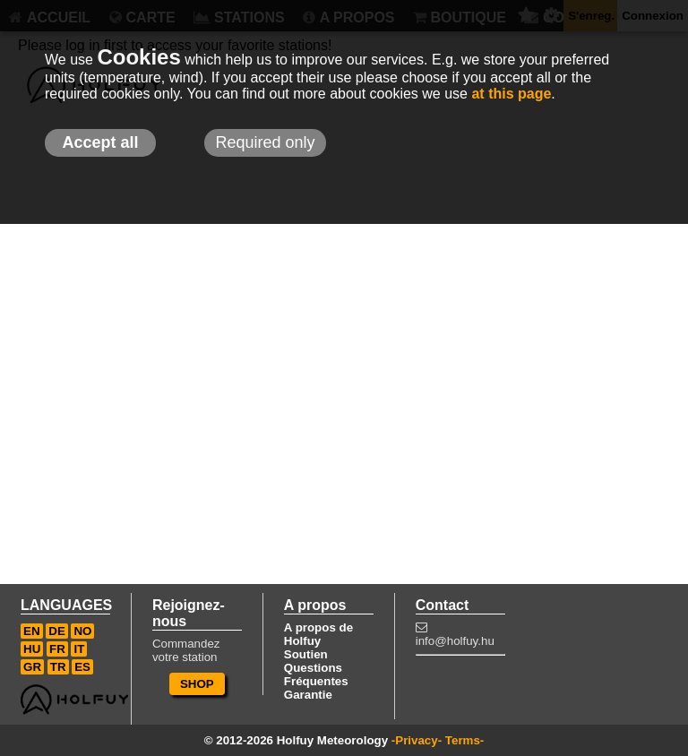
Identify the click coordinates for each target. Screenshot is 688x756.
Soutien (306, 654)
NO (82, 631)
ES (82, 667)
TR (58, 667)
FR (57, 649)
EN (31, 631)
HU (31, 649)
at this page (511, 93)
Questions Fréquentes (316, 674)
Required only (264, 142)
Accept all (100, 142)
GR (32, 667)
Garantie (308, 694)
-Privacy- (416, 740)
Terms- (464, 740)
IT (78, 649)
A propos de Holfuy (318, 634)
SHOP (197, 684)
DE (56, 631)
